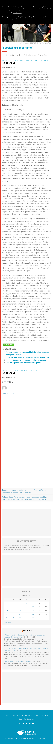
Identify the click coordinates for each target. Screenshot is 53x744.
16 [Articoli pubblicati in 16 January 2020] (26, 610)
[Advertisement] (26, 473)
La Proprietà (28, 715)
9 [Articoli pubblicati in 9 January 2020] (26, 607)
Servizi (36, 715)
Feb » (9, 622)
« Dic (5, 622)
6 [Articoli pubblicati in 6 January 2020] (7, 607)
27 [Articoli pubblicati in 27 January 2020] (7, 618)
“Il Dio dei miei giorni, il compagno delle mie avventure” (28, 357)
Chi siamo (7, 715)
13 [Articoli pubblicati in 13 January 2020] (7, 610)
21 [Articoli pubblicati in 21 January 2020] (13, 614)
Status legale (43, 715)
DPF (13, 715)
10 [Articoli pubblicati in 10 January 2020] (33, 607)
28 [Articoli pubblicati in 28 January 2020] (13, 618)
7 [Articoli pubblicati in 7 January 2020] (13, 607)
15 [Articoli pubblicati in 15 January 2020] (20, 610)
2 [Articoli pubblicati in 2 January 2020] (26, 603)
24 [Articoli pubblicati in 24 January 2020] (33, 614)
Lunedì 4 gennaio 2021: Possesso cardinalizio (18, 661)
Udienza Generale (41, 60)
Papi (32, 60)
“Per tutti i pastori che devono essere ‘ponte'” (24, 363)
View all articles (8, 394)
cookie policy (17, 13)
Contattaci (30, 719)
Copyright (22, 719)
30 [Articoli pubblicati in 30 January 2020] (26, 618)
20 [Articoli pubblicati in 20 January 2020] (7, 614)
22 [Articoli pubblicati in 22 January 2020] (20, 614)
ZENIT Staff (24, 60)
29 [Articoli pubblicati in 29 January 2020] (20, 618)
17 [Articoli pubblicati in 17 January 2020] (33, 610)
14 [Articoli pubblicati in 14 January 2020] (13, 610)
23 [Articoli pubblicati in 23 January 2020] (26, 614)
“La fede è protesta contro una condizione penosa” (26, 360)
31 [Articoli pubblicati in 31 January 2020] (33, 618)
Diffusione (19, 715)
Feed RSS (27, 631)
